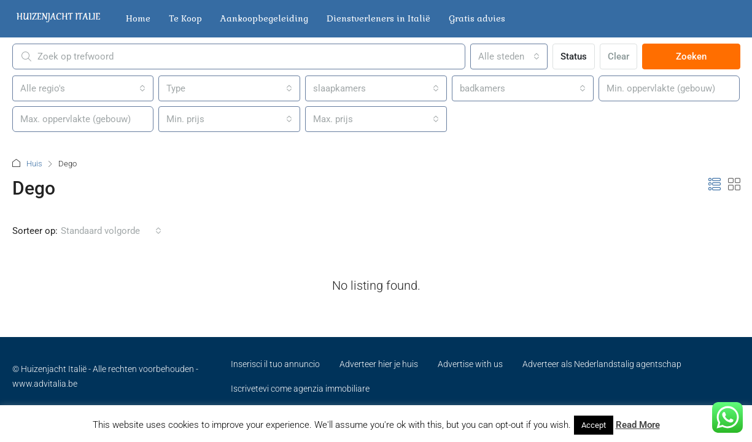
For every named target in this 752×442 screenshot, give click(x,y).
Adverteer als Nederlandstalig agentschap (601, 364)
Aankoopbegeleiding (264, 18)
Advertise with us (470, 364)
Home (138, 18)
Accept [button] (593, 425)
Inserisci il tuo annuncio (275, 364)
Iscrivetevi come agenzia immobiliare (300, 389)
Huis (34, 163)
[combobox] (509, 56)
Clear (618, 56)
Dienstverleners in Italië (378, 18)
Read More (638, 424)
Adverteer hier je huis (378, 364)
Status (573, 56)
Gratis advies (477, 18)
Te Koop (185, 18)
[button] (714, 184)
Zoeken (691, 56)
